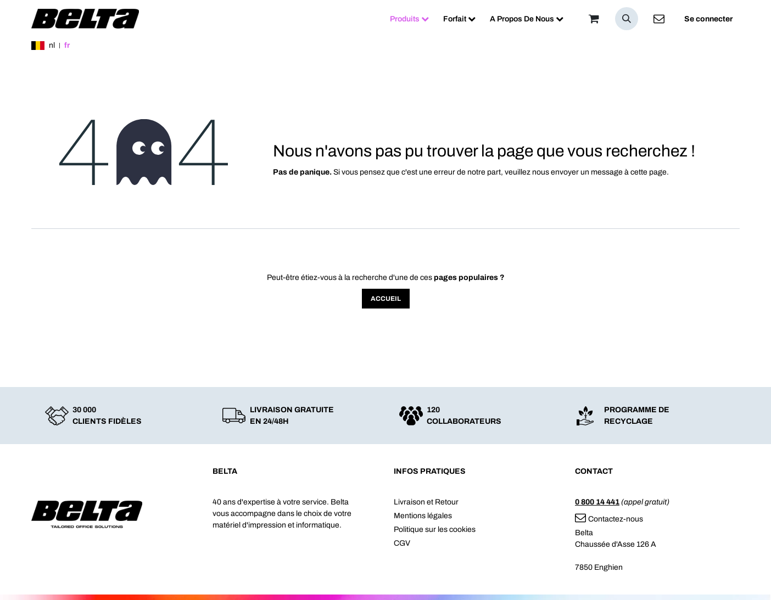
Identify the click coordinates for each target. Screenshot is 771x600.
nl (52, 45)
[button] (626, 18)
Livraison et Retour (426, 502)
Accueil (386, 298)
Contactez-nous (609, 519)
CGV (402, 543)
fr (67, 45)
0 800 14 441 (597, 502)
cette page (648, 172)
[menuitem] (409, 19)
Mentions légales (423, 516)
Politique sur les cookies (435, 529)
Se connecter (708, 19)
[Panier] (593, 18)
